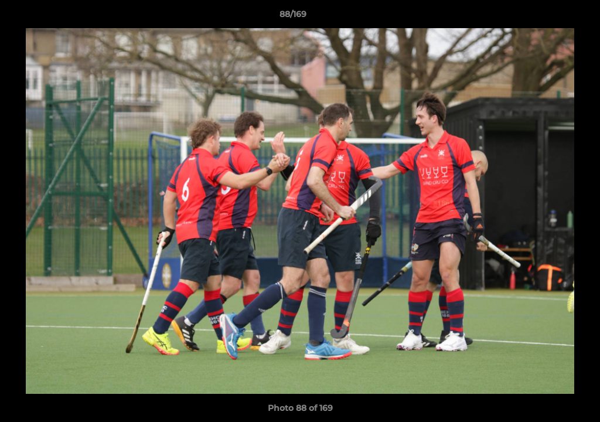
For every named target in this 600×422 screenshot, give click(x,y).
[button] (551, 17)
